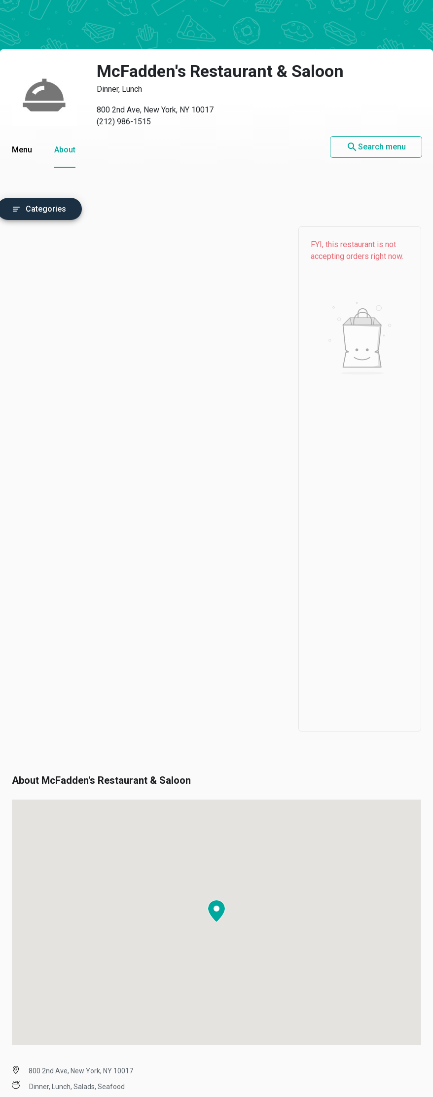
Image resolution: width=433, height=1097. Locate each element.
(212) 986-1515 (124, 121)
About (64, 149)
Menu (22, 149)
